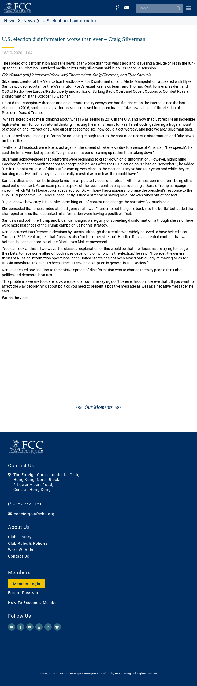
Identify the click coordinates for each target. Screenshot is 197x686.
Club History (20, 537)
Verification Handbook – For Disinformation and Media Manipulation (100, 81)
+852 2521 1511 (28, 504)
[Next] (185, 426)
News (10, 20)
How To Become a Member (33, 602)
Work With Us (20, 550)
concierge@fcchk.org (34, 514)
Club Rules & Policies (28, 543)
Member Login (26, 584)
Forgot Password (24, 593)
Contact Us (18, 556)
